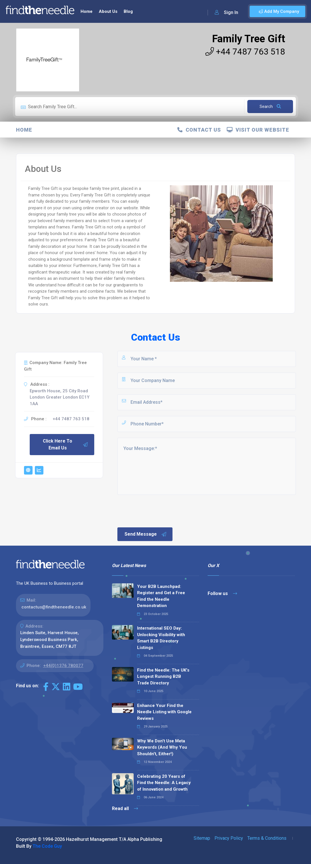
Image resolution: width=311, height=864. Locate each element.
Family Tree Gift (248, 39)
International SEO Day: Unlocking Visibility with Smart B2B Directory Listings (161, 638)
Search (270, 106)
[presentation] (160, 510)
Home (87, 11)
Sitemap (202, 838)
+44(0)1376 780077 (63, 665)
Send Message (146, 534)
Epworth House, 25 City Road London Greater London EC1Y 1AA (59, 397)
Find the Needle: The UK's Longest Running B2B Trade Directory (163, 677)
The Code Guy (47, 846)
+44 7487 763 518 (245, 52)
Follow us (222, 593)
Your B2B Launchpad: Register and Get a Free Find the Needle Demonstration (161, 596)
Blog (128, 11)
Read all (125, 808)
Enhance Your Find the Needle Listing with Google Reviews (164, 712)
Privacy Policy (228, 838)
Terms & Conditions (266, 838)
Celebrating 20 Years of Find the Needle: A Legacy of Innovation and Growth (164, 783)
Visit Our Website (258, 130)
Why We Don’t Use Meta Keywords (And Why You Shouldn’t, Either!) (162, 747)
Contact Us (199, 130)
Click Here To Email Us (65, 444)
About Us (108, 11)
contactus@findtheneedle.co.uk (53, 607)
